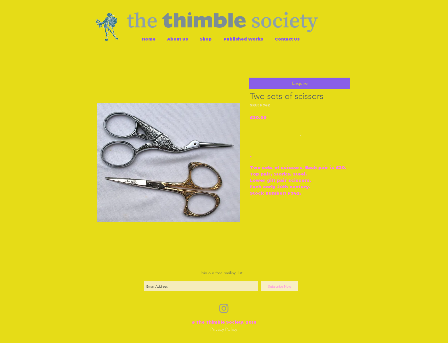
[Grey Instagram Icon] (224, 308)
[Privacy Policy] (223, 329)
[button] (299, 83)
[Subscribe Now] (279, 286)
